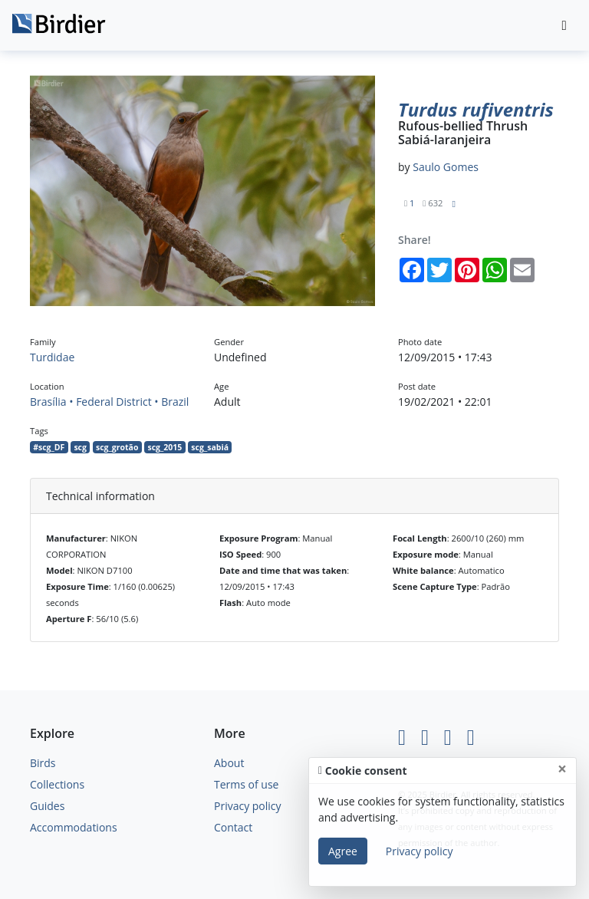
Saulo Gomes (446, 167)
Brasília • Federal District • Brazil (109, 401)
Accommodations (73, 827)
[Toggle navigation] (564, 26)
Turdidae (52, 357)
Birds (43, 763)
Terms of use (246, 784)
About (229, 763)
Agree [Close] (342, 851)
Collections (57, 784)
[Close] (562, 769)
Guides (47, 806)
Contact (233, 827)
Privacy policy (247, 806)
